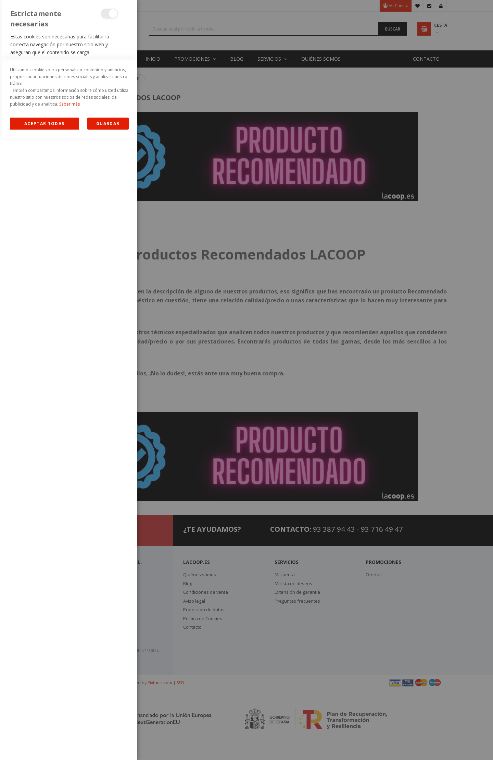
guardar (107, 746)
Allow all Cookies (44, 746)
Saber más (69, 726)
